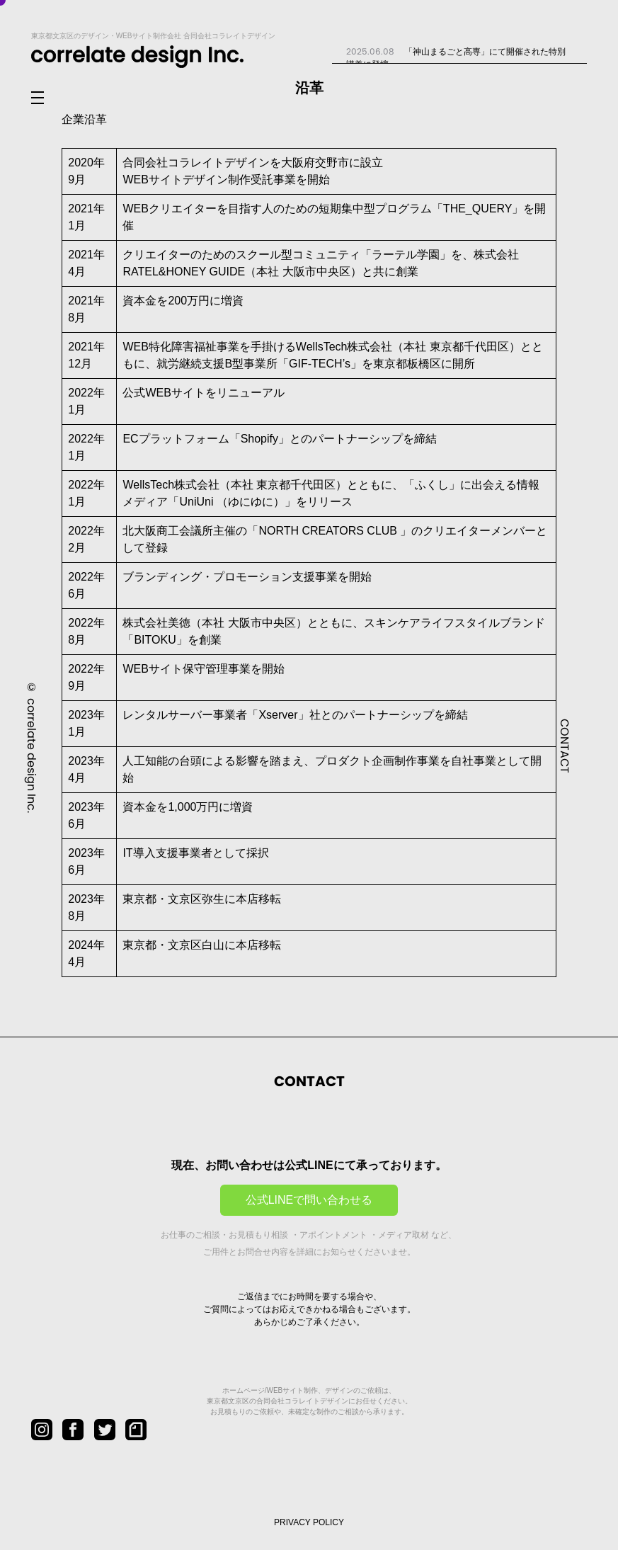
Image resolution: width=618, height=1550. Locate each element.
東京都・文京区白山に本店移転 (201, 945)
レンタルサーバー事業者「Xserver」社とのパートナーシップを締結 (294, 715)
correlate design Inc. (31, 754)
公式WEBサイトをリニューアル (203, 393)
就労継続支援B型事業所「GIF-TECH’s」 (258, 364)
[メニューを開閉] (49, 98)
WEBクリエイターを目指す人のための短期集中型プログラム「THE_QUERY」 (322, 209)
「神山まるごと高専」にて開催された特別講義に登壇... (455, 57)
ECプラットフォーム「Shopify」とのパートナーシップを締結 (279, 439)
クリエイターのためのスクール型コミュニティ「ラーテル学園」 (286, 255)
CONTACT (564, 745)
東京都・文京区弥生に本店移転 (201, 899)
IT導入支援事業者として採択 (195, 853)
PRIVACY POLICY (309, 1522)
